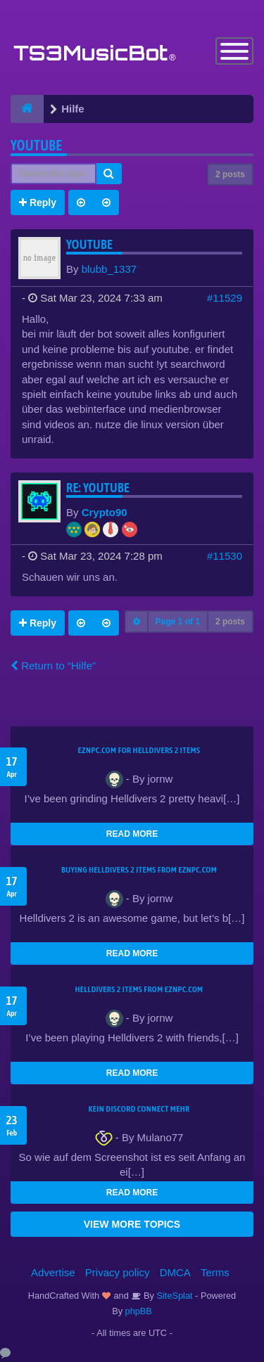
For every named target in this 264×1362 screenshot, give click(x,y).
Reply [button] (37, 202)
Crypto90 (104, 512)
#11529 (224, 298)
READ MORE (132, 834)
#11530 (224, 556)
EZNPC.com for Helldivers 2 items (139, 750)
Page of (178, 622)
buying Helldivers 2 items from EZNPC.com (139, 870)
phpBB (138, 1311)
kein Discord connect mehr (138, 1109)
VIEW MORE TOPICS (132, 1224)
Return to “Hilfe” (53, 666)
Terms (215, 1272)
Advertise (53, 1272)
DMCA (175, 1272)
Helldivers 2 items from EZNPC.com (139, 989)
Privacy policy (117, 1272)
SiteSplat (173, 1295)
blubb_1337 (109, 269)
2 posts (230, 174)
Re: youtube (98, 487)
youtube (36, 145)
